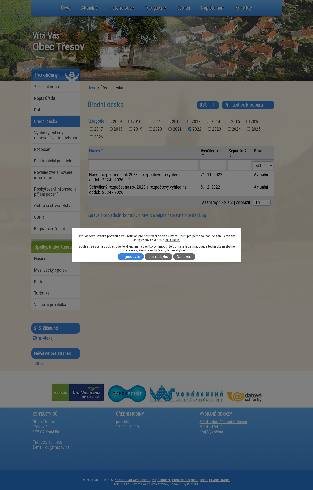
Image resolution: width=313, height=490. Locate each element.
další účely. (172, 240)
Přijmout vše (131, 256)
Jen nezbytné (158, 256)
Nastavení (184, 256)
